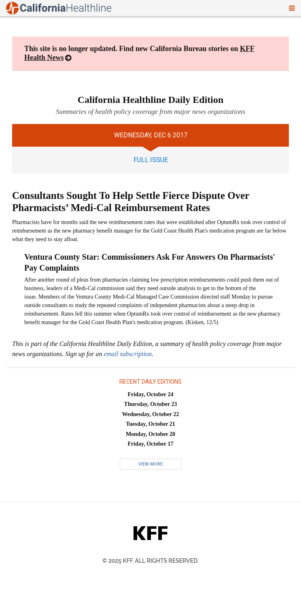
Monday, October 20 (150, 434)
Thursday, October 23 (150, 404)
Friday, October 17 (151, 444)
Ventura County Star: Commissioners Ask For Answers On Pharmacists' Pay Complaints (149, 262)
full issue (151, 160)
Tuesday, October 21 (150, 424)
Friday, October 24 (151, 394)
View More (150, 464)
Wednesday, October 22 (150, 414)
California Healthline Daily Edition (151, 99)
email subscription (128, 353)
